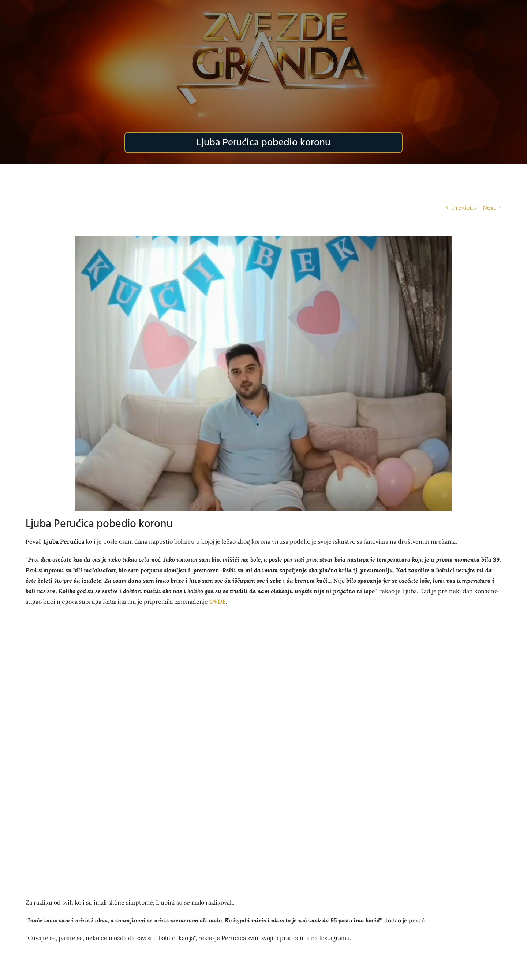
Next (489, 207)
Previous (464, 207)
